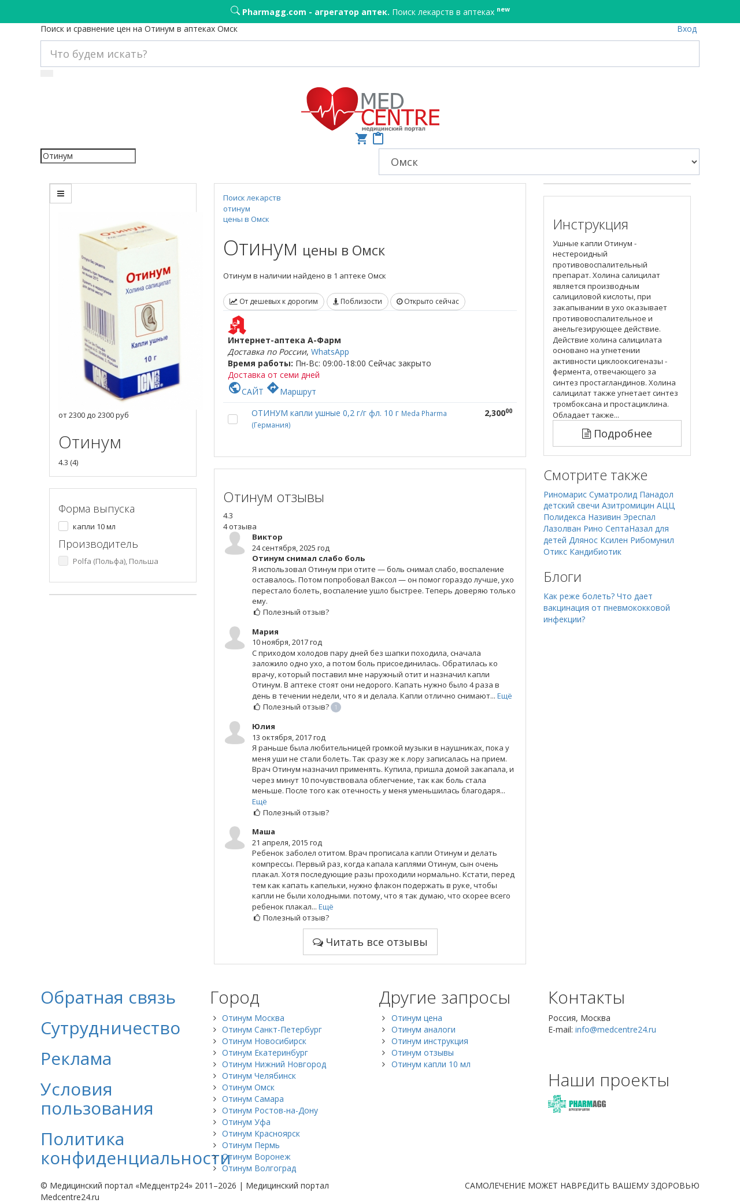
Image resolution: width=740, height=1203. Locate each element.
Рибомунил (652, 539)
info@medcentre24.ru (615, 1029)
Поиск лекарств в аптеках (370, 11)
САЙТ (246, 391)
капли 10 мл (94, 526)
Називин (604, 516)
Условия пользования (97, 1098)
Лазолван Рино (573, 528)
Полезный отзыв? (290, 612)
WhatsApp (330, 351)
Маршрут (291, 391)
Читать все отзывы (370, 942)
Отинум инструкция (429, 1040)
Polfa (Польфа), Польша (115, 561)
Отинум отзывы (422, 1052)
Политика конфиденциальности (135, 1148)
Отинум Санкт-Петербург (272, 1029)
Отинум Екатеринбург (265, 1052)
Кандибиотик (595, 551)
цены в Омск (246, 219)
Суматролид (613, 494)
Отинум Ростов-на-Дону (270, 1110)
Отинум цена (416, 1017)
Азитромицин (628, 505)
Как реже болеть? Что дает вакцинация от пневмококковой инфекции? (606, 608)
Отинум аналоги (423, 1029)
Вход (687, 28)
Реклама (76, 1058)
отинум (236, 208)
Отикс (555, 551)
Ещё (504, 695)
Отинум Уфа (246, 1121)
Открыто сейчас (428, 301)
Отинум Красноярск (261, 1133)
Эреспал (639, 516)
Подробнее (617, 433)
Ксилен (614, 539)
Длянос (583, 539)
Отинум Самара (253, 1098)
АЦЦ (666, 505)
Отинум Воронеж (256, 1156)
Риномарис (565, 494)
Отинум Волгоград (259, 1168)
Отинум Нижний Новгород (274, 1064)
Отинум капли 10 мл (431, 1064)
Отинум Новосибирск (264, 1040)
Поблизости (357, 301)
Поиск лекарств (252, 197)
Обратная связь (108, 997)
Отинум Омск (248, 1087)
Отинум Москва (253, 1017)
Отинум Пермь (251, 1144)
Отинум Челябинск (259, 1075)
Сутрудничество (110, 1027)
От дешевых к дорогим (274, 301)
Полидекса (564, 516)
